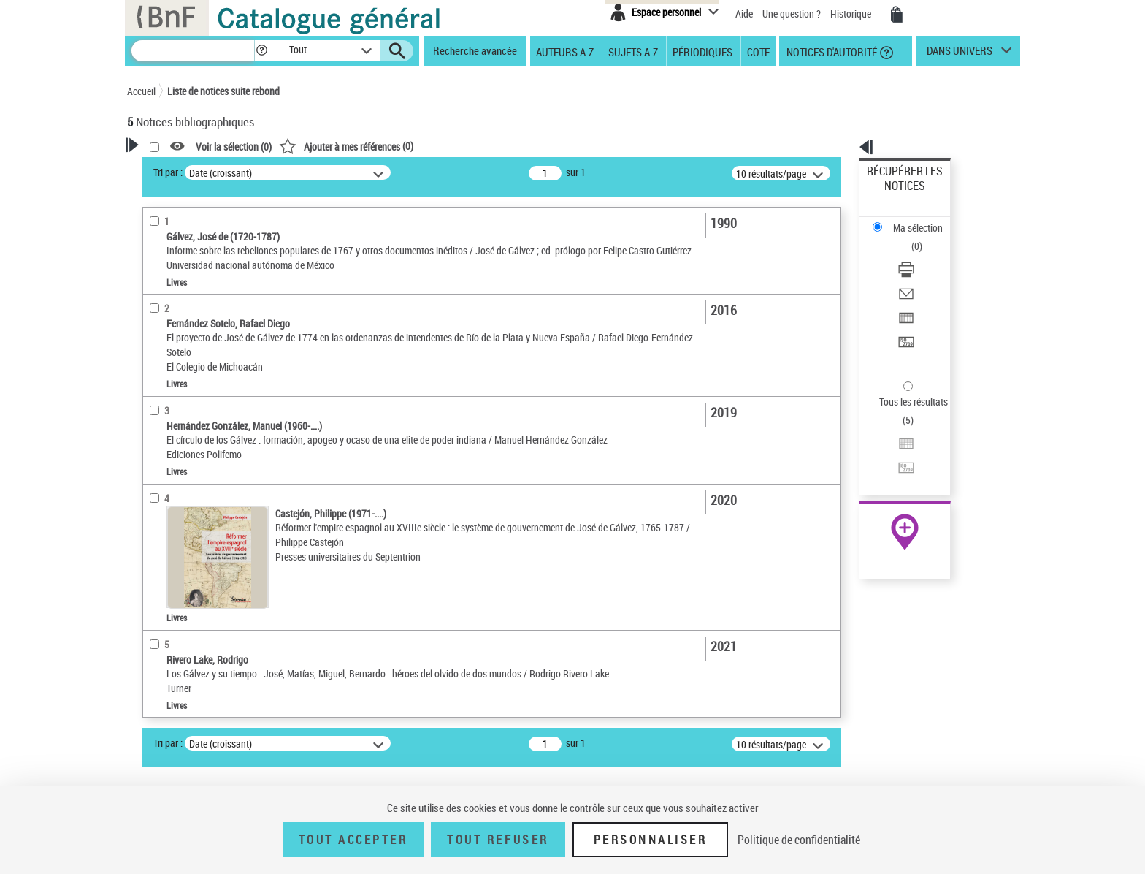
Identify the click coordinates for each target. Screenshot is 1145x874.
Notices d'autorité (830, 51)
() (534, 146)
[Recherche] (192, 50)
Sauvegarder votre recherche (218, 225)
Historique (851, 13)
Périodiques (702, 51)
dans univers (959, 54)
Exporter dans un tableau (920, 255)
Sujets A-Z (633, 51)
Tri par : (355, 172)
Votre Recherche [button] (187, 170)
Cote (758, 51)
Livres (160, 362)
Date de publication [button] (185, 457)
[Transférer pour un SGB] (924, 272)
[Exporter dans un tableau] (924, 255)
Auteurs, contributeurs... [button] (197, 408)
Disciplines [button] (167, 530)
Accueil (141, 91)
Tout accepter (353, 840)
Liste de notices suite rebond (223, 91)
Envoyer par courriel (909, 237)
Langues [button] (161, 433)
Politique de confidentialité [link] (799, 840)
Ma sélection (894, 194)
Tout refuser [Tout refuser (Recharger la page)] (497, 840)
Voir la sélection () (421, 146)
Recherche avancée (475, 50)
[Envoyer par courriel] (924, 237)
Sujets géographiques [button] (191, 506)
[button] (261, 50)
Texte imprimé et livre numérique (211, 303)
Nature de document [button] (188, 281)
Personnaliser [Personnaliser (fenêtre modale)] (651, 840)
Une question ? (791, 13)
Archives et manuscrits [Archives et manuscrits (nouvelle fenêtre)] (891, 447)
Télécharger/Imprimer (912, 220)
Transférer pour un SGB (916, 272)
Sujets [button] (156, 482)
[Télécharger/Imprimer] (924, 220)
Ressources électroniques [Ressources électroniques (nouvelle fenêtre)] (897, 463)
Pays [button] (153, 555)
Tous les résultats (904, 312)
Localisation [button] (169, 384)
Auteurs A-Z (565, 51)
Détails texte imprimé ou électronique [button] (197, 332)
